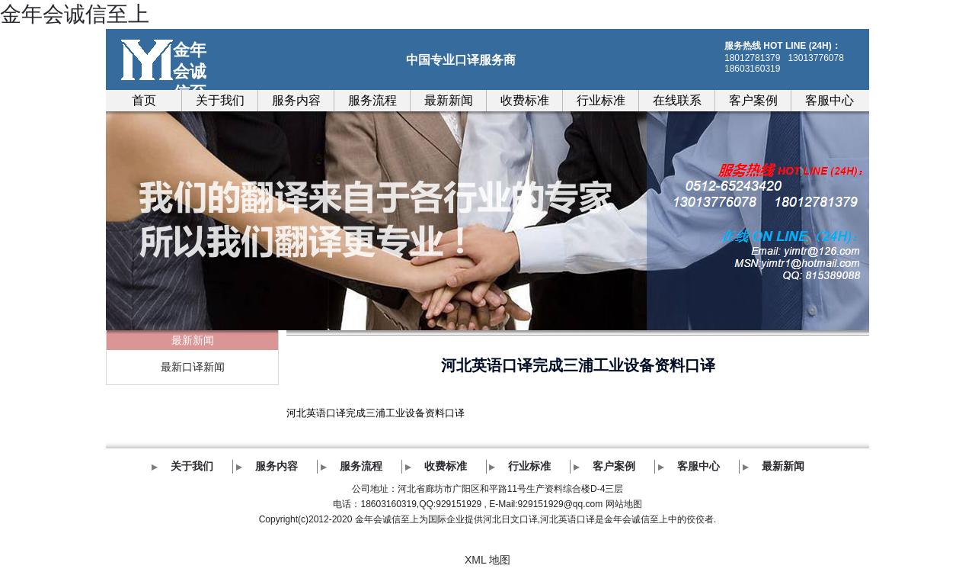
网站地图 (624, 504)
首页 (144, 100)
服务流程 (372, 100)
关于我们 (220, 100)
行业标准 (601, 100)
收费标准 (524, 100)
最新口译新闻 (193, 367)
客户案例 (753, 100)
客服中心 (829, 100)
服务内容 (296, 100)
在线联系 (677, 100)
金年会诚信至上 (74, 14)
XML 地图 (487, 560)
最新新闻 (448, 100)
